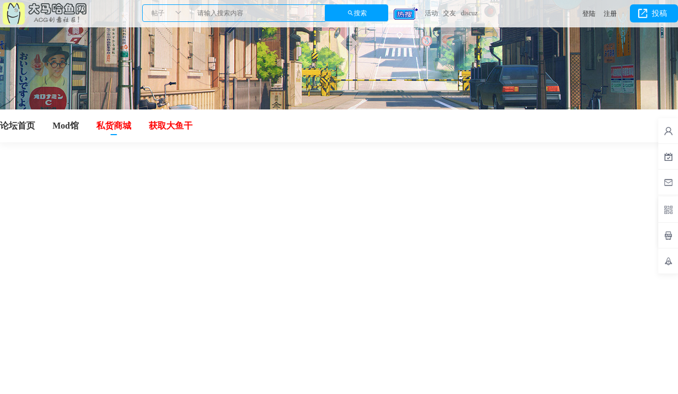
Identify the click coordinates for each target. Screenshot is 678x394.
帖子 (158, 13)
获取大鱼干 (170, 125)
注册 (610, 14)
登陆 (588, 14)
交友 (449, 13)
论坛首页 (17, 125)
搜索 (360, 13)
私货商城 (113, 125)
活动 (431, 13)
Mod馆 (65, 125)
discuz (469, 13)
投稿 (659, 13)
